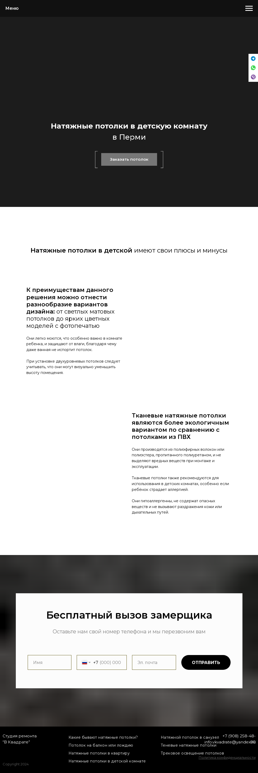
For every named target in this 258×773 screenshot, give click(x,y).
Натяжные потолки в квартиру (99, 753)
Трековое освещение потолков (192, 753)
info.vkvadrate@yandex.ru (230, 741)
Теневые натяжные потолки (189, 745)
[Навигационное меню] (249, 8)
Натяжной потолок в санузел (190, 737)
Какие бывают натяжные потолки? (103, 737)
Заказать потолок (129, 159)
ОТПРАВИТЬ (206, 662)
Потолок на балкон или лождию (101, 745)
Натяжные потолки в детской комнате (107, 761)
